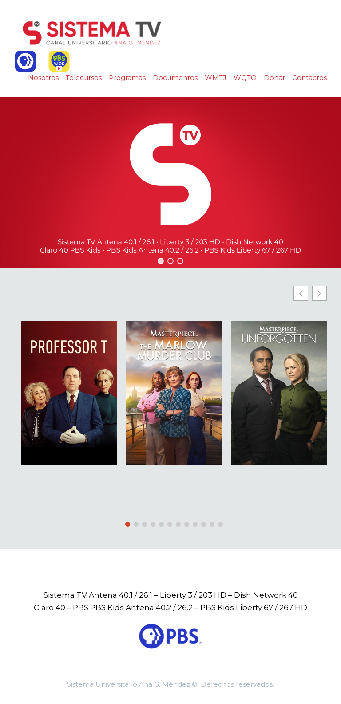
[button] (161, 261)
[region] (170, 182)
